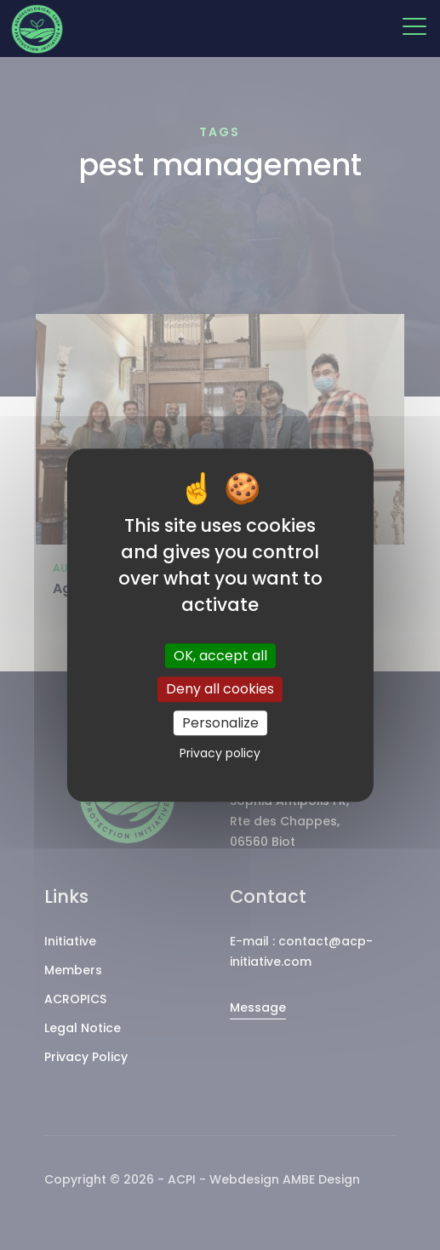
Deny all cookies (220, 689)
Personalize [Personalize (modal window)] (220, 723)
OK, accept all (220, 656)
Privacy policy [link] (220, 753)
